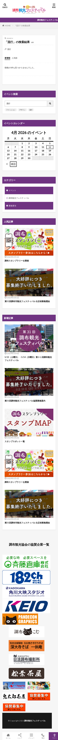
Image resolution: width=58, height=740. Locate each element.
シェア (20, 736)
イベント (12, 190)
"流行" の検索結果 (22, 25)
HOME (8, 25)
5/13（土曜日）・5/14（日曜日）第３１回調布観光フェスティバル (28, 358)
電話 (43, 736)
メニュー (31, 736)
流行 (30, 110)
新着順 (7, 58)
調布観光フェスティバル (19, 198)
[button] (7, 164)
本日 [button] (13, 164)
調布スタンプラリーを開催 (17, 260)
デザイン (22, 110)
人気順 (14, 58)
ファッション (10, 110)
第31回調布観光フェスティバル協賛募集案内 (25, 400)
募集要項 (12, 206)
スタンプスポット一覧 (15, 441)
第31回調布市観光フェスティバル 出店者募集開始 (27, 301)
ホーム (8, 736)
